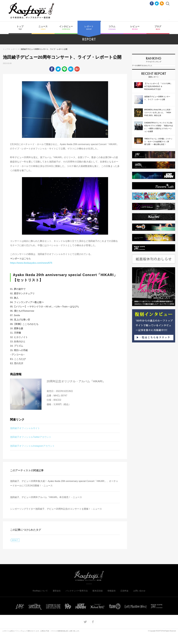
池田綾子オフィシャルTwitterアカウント (30, 437)
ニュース (43, 27)
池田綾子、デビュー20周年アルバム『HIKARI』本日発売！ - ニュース (46, 497)
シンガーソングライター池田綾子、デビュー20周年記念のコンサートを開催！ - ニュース (56, 509)
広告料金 (124, 591)
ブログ (157, 27)
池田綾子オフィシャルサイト (25, 428)
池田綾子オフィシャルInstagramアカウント (32, 446)
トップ (20, 27)
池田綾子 (14, 540)
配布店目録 (98, 591)
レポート (89, 27)
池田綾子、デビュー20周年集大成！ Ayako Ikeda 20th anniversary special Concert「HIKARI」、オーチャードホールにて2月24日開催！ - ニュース (64, 483)
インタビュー (66, 27)
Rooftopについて (40, 591)
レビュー (134, 27)
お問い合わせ (139, 591)
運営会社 (57, 591)
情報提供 (112, 591)
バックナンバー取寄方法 (77, 591)
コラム (111, 27)
